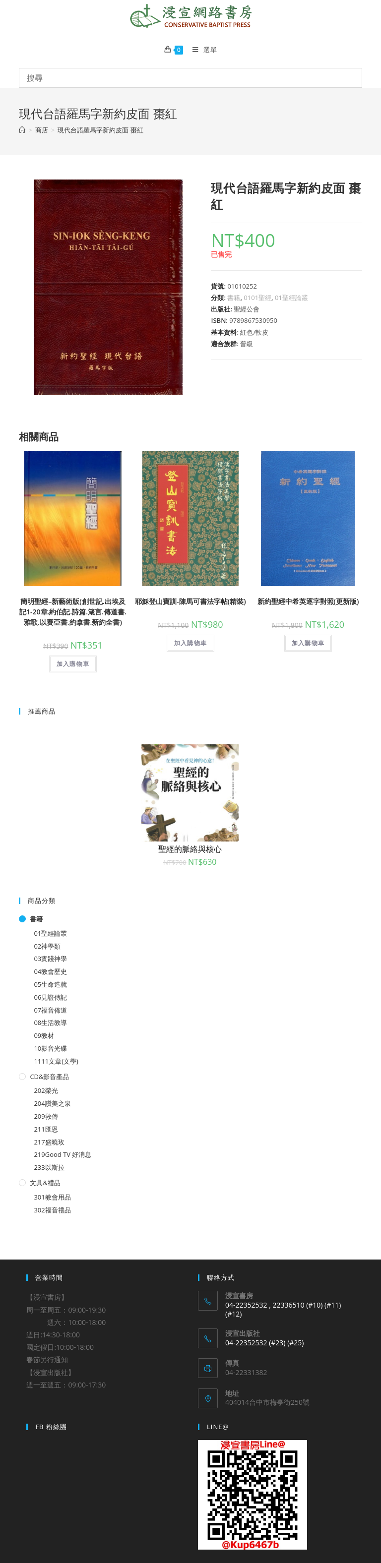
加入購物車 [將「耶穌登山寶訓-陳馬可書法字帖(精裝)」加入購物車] (190, 643)
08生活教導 (50, 1022)
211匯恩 (46, 1129)
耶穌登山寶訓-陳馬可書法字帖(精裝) (190, 601)
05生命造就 (50, 984)
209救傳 (46, 1116)
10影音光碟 (50, 1048)
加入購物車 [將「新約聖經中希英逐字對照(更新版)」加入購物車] (308, 643)
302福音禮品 (52, 1209)
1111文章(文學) (56, 1061)
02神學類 (47, 946)
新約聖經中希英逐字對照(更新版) (308, 601)
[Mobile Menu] (201, 49)
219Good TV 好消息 (62, 1154)
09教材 (44, 1035)
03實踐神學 (50, 958)
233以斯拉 (49, 1167)
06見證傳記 (50, 997)
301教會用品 (52, 1197)
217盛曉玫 (49, 1142)
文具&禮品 (45, 1182)
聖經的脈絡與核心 (190, 848)
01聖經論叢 (291, 297)
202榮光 (46, 1090)
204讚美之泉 (52, 1103)
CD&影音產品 (49, 1076)
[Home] (22, 129)
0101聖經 (257, 297)
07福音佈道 (50, 1010)
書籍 (233, 297)
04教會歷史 (50, 971)
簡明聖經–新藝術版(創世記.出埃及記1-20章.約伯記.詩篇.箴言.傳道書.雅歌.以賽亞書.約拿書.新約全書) (73, 612)
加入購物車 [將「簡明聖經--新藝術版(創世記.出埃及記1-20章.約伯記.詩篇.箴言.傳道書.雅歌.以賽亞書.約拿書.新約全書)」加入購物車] (73, 664)
